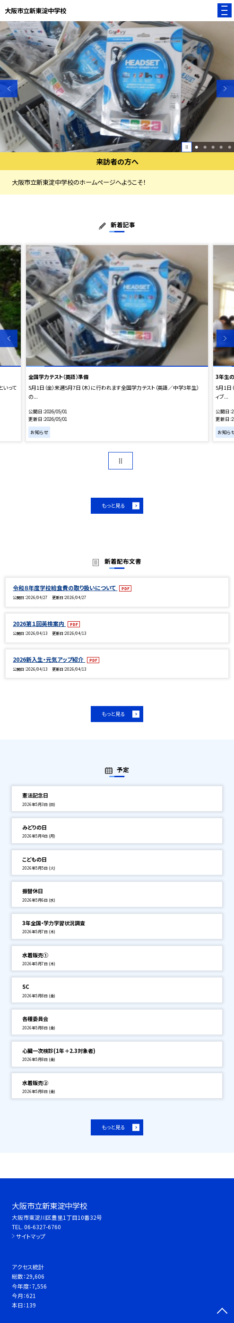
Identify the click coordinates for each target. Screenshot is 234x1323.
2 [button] (205, 146)
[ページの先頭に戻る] (222, 1311)
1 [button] (196, 146)
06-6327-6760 (42, 1227)
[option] (117, 86)
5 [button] (229, 146)
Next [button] (225, 88)
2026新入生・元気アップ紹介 (49, 659)
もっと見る (113, 505)
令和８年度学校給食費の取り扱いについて (65, 587)
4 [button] (221, 146)
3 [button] (213, 146)
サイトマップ (30, 1236)
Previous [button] (8, 88)
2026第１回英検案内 (39, 623)
